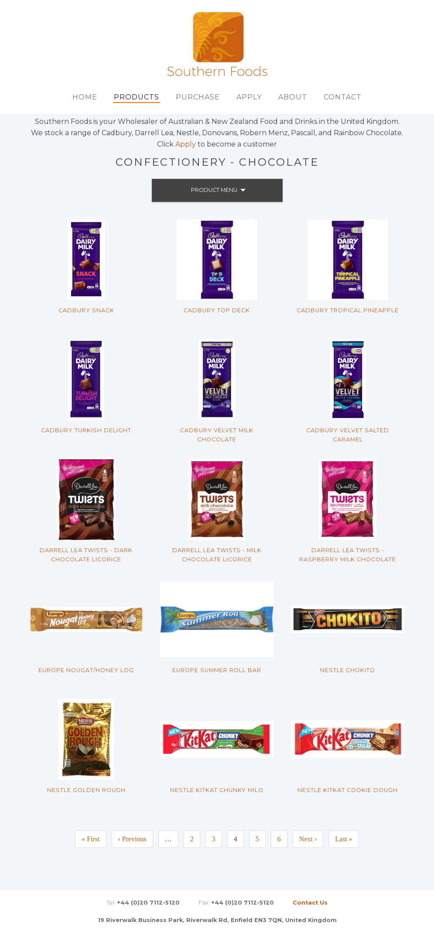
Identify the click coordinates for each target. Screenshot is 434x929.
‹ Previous (132, 839)
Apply (185, 144)
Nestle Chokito (347, 670)
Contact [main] (343, 97)
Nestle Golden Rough (86, 790)
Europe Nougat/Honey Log (86, 670)
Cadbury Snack (86, 310)
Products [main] (136, 97)
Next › (308, 839)
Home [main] (84, 97)
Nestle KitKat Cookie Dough (347, 790)
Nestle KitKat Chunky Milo (216, 790)
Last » (343, 839)
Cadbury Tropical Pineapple (348, 310)
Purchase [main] (198, 97)
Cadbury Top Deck (217, 310)
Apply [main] (249, 97)
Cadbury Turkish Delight (86, 430)
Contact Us (310, 902)
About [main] (292, 97)
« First (90, 839)
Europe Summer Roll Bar (216, 670)
